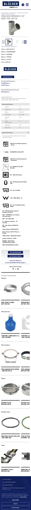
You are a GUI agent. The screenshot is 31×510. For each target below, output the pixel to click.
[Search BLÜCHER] (23, 4)
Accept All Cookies (15, 508)
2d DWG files (5, 83)
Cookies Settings (15, 500)
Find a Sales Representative (15, 252)
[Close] (29, 492)
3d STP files (4, 85)
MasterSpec (4, 91)
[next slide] (25, 42)
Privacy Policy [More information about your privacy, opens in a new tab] (23, 497)
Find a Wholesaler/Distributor (15, 256)
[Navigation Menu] (27, 4)
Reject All (15, 504)
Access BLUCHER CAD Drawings (15, 262)
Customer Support (15, 260)
